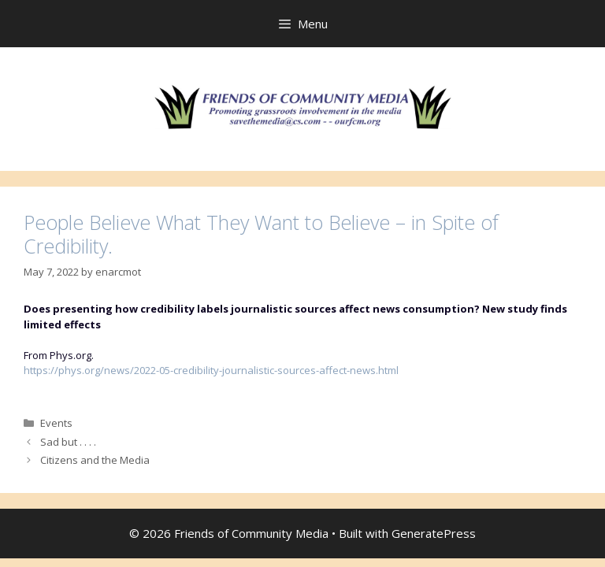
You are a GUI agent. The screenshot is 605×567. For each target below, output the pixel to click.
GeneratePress (434, 533)
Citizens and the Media (95, 460)
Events (56, 423)
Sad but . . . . (68, 442)
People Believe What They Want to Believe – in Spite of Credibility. (261, 234)
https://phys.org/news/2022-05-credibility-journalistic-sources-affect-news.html (211, 370)
